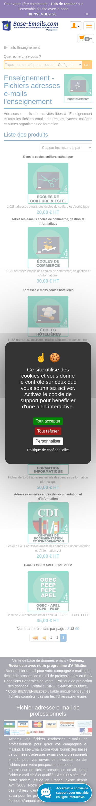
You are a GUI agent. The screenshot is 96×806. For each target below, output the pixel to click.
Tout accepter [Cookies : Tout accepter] (48, 421)
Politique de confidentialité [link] (48, 450)
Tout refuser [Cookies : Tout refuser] (48, 431)
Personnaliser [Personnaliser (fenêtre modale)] (48, 441)
